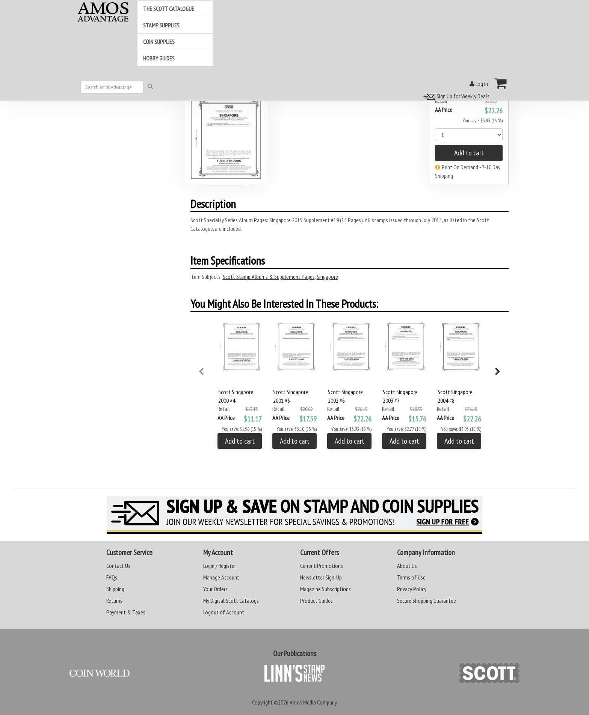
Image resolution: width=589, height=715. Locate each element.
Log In (479, 83)
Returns (114, 600)
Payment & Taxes (125, 612)
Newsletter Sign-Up (321, 577)
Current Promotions (321, 565)
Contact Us (118, 565)
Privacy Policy (411, 589)
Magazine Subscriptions (325, 589)
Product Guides (316, 600)
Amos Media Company (313, 702)
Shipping (115, 589)
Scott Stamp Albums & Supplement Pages (269, 276)
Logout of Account (223, 612)
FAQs (111, 577)
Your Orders (215, 589)
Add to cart (469, 153)
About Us (407, 565)
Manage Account (221, 577)
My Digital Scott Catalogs (231, 600)
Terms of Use (411, 577)
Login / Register (219, 565)
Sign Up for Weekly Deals (455, 96)
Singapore (327, 276)
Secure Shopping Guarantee (426, 600)
